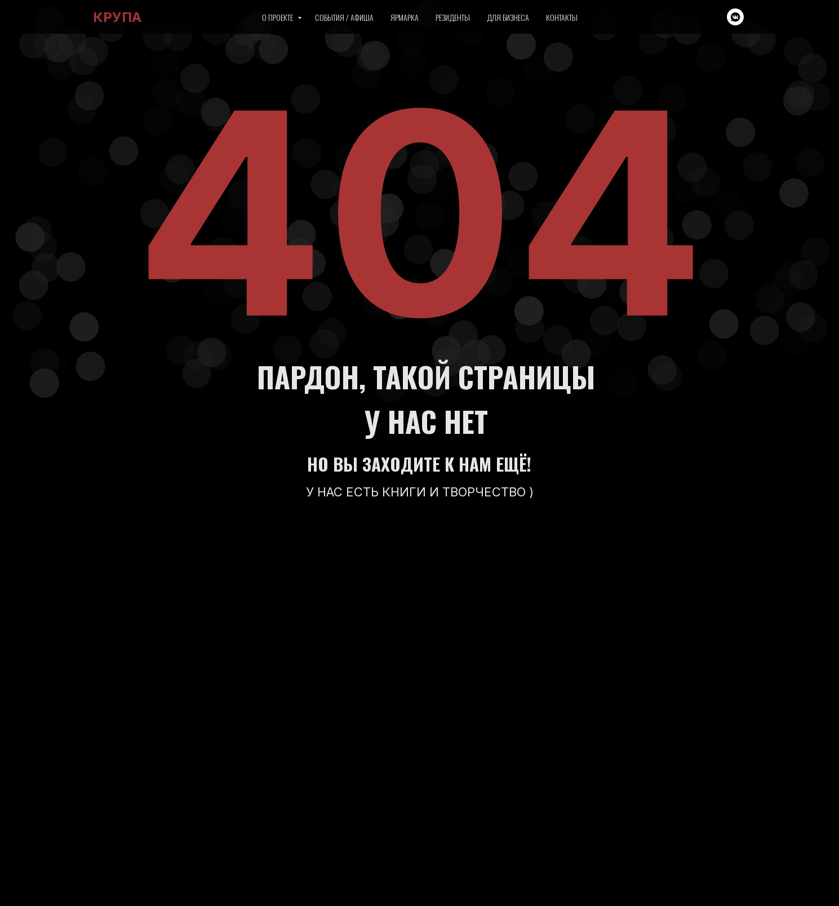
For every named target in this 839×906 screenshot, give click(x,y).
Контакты (562, 17)
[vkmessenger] (735, 16)
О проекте (278, 17)
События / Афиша (344, 17)
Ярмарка (404, 17)
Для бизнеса (508, 17)
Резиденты (453, 17)
